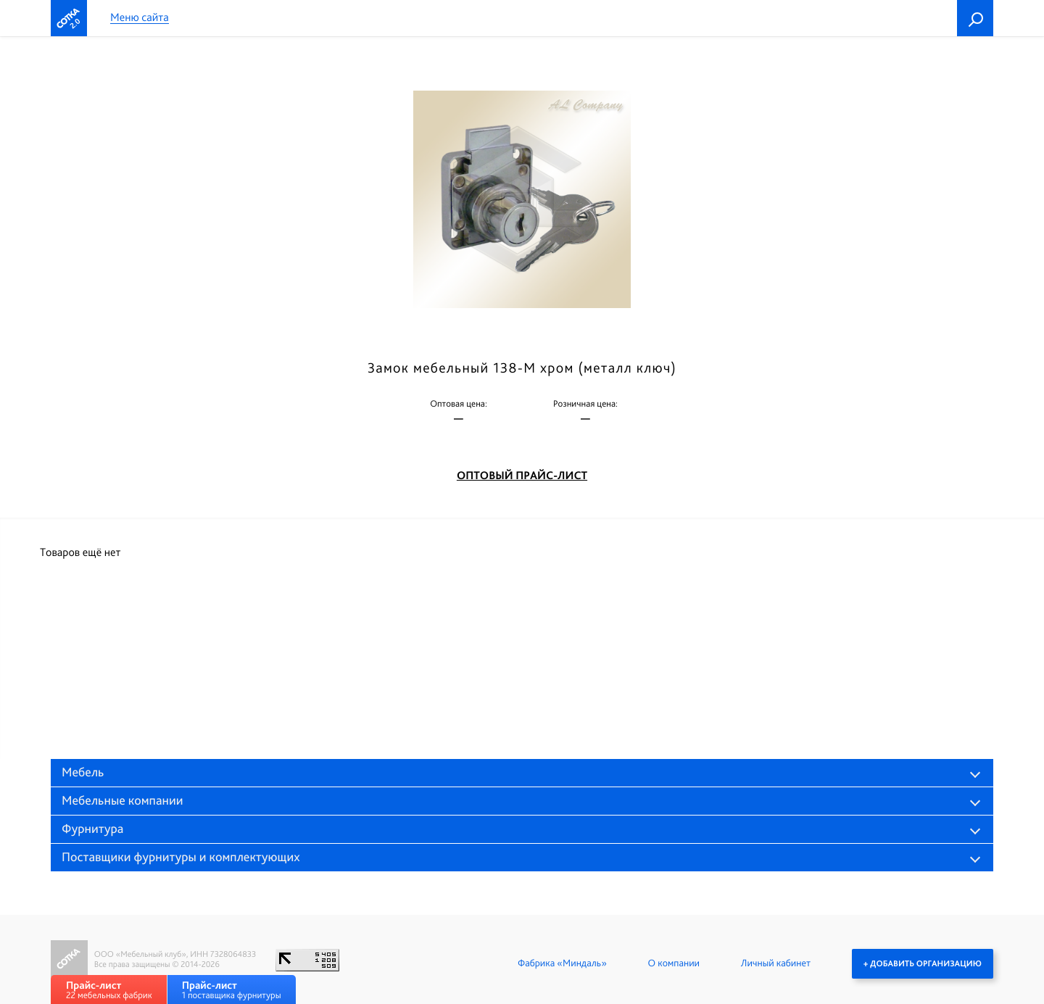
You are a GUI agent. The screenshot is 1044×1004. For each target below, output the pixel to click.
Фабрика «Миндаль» (562, 963)
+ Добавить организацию (922, 963)
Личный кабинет (776, 963)
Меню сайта (139, 18)
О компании (674, 963)
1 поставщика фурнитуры (231, 990)
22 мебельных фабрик (109, 990)
